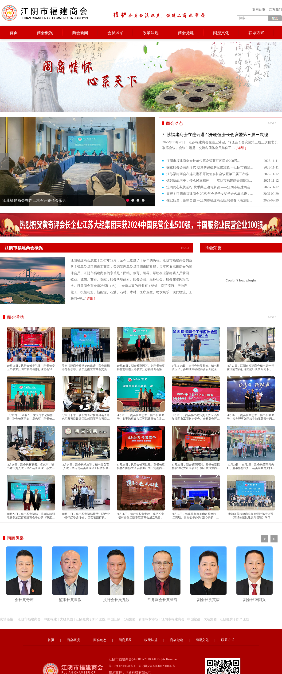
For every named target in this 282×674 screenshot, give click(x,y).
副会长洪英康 (208, 574)
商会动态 (99, 640)
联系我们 (275, 10)
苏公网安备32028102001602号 (156, 666)
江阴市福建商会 (29, 619)
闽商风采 (15, 538)
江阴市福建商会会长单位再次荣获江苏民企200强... (203, 161)
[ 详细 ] (90, 298)
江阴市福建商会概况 (99, 248)
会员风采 (115, 33)
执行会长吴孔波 (116, 574)
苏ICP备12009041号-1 (122, 666)
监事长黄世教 (70, 574)
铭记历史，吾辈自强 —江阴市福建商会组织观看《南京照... (209, 200)
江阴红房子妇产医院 (91, 619)
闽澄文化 (221, 33)
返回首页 (258, 10)
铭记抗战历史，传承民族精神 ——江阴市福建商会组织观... (209, 180)
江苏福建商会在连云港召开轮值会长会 (34, 200)
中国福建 (50, 619)
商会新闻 (80, 33)
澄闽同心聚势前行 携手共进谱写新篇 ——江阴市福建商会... (209, 187)
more (272, 123)
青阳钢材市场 (148, 619)
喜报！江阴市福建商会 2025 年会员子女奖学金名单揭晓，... (209, 194)
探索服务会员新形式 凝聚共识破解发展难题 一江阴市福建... (209, 167)
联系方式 (256, 33)
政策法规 (151, 33)
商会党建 (186, 33)
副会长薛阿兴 (254, 574)
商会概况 (45, 33)
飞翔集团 (129, 619)
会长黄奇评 (24, 574)
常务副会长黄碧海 (162, 574)
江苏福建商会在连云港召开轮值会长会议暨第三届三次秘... (208, 174)
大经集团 (66, 619)
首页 (14, 33)
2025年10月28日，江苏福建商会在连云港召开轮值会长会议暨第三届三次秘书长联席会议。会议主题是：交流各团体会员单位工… (220, 140)
